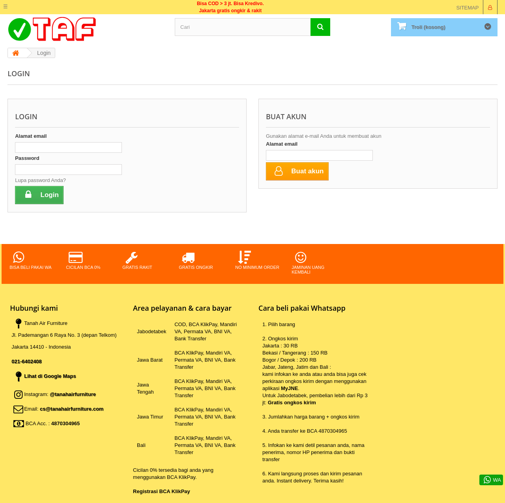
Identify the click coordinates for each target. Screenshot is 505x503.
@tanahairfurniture (73, 394)
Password (27, 158)
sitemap (467, 8)
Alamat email (31, 136)
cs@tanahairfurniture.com (72, 409)
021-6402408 (26, 361)
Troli (428, 27)
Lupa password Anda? (40, 180)
